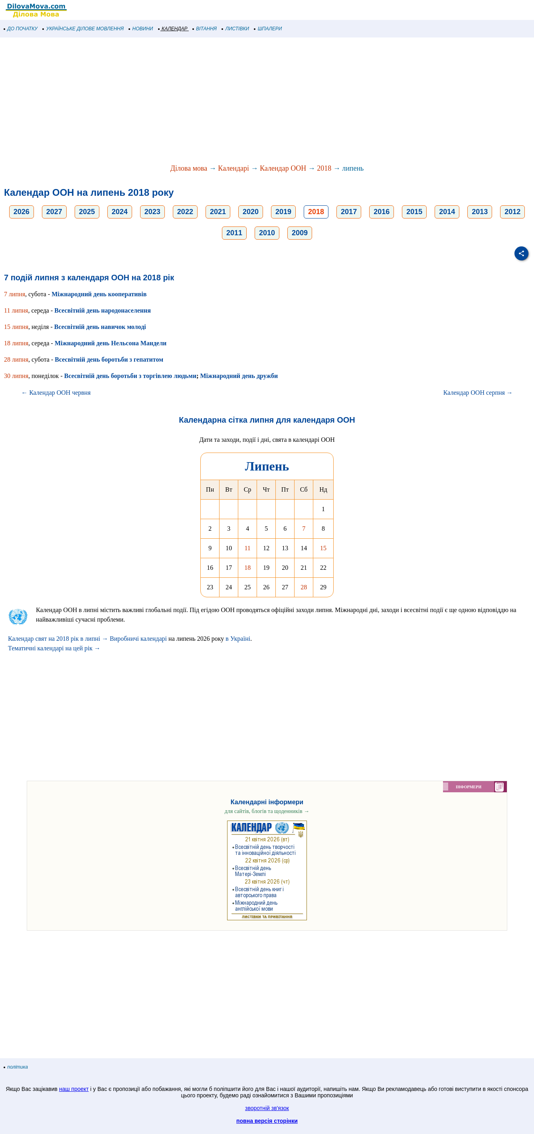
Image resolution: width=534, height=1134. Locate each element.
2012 (512, 212)
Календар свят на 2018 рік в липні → (58, 638)
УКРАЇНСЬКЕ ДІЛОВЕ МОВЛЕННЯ (83, 29)
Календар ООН (283, 168)
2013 (480, 212)
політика (16, 1067)
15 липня (16, 326)
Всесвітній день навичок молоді (100, 326)
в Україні (237, 638)
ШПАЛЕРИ (268, 29)
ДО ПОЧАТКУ (21, 29)
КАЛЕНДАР (173, 29)
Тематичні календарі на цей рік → (54, 648)
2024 (120, 212)
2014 (447, 212)
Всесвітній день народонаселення (102, 310)
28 (304, 587)
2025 (87, 212)
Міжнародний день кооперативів (98, 294)
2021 (218, 212)
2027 (54, 212)
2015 (414, 212)
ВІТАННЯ (205, 29)
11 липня (16, 310)
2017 (349, 212)
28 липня (16, 359)
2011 (234, 233)
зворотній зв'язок (267, 1108)
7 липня (14, 294)
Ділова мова (189, 168)
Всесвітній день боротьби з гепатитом (109, 359)
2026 (22, 212)
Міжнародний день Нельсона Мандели (110, 343)
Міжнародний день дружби (239, 375)
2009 (300, 233)
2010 (267, 233)
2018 (324, 168)
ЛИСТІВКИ (235, 29)
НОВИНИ (141, 29)
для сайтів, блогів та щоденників (267, 811)
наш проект (74, 1089)
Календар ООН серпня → (478, 392)
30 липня (16, 375)
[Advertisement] (239, 101)
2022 (185, 212)
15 (323, 548)
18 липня (16, 343)
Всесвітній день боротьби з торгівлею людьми (130, 375)
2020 (251, 212)
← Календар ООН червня (56, 392)
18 (247, 567)
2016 (382, 212)
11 (247, 548)
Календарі (233, 168)
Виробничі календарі (138, 638)
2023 (152, 212)
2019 (283, 212)
